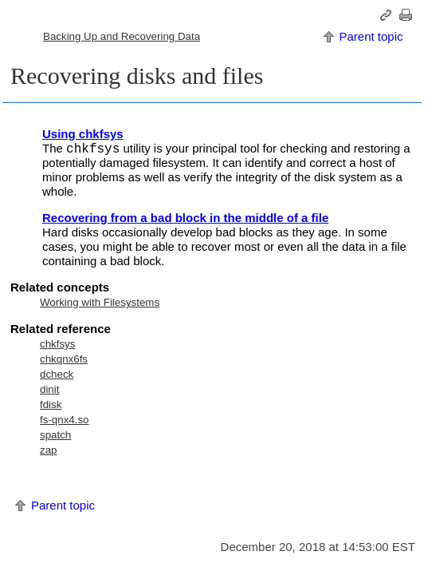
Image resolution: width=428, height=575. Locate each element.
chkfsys (57, 344)
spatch (55, 435)
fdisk (50, 404)
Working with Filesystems (99, 302)
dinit (49, 389)
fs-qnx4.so (64, 420)
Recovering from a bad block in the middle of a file (185, 217)
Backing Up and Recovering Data (121, 36)
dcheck (56, 374)
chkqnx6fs (64, 359)
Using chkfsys (83, 134)
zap (48, 450)
